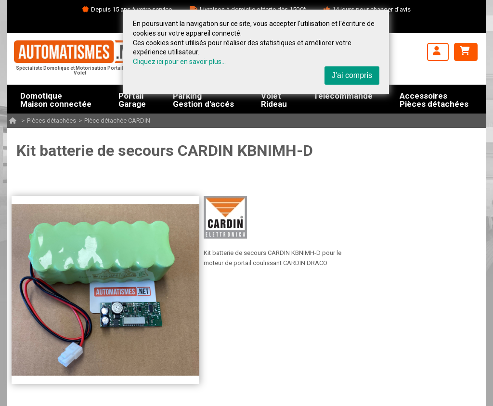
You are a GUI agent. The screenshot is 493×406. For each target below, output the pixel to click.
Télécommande (343, 96)
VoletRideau (274, 99)
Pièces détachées (51, 120)
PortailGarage (132, 99)
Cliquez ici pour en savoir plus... (179, 61)
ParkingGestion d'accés (203, 99)
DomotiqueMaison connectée (55, 99)
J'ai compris (352, 75)
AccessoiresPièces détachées (434, 99)
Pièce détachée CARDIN (117, 120)
